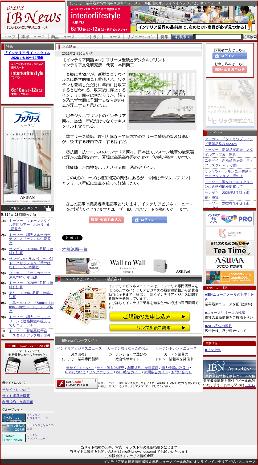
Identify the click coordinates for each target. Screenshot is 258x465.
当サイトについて (16, 390)
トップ (9, 36)
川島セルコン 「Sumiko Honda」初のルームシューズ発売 (31, 307)
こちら (250, 385)
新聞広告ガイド (156, 372)
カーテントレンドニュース (176, 348)
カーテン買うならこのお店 (128, 348)
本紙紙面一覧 (75, 249)
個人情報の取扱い (175, 368)
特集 (165, 36)
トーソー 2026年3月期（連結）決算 (227, 205)
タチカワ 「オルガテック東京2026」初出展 (30, 275)
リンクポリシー (101, 372)
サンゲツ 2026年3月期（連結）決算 (227, 195)
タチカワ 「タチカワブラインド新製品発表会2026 (229, 141)
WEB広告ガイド (128, 372)
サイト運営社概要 (16, 396)
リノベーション (141, 36)
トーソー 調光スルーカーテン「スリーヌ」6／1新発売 (30, 239)
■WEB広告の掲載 (218, 326)
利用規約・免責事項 (17, 402)
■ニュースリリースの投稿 (225, 313)
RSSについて (75, 372)
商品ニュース (63, 36)
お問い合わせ (181, 372)
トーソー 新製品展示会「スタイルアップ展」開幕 (30, 333)
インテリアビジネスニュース (79, 348)
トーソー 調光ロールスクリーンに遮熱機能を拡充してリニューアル (30, 321)
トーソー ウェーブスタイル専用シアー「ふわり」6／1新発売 (30, 225)
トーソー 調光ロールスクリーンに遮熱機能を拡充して (229, 184)
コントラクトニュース (101, 36)
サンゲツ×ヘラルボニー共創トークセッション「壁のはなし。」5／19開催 (31, 263)
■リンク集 (213, 350)
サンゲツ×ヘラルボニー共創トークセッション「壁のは (228, 173)
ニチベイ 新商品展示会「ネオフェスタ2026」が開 (229, 162)
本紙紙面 (182, 36)
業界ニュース (33, 36)
